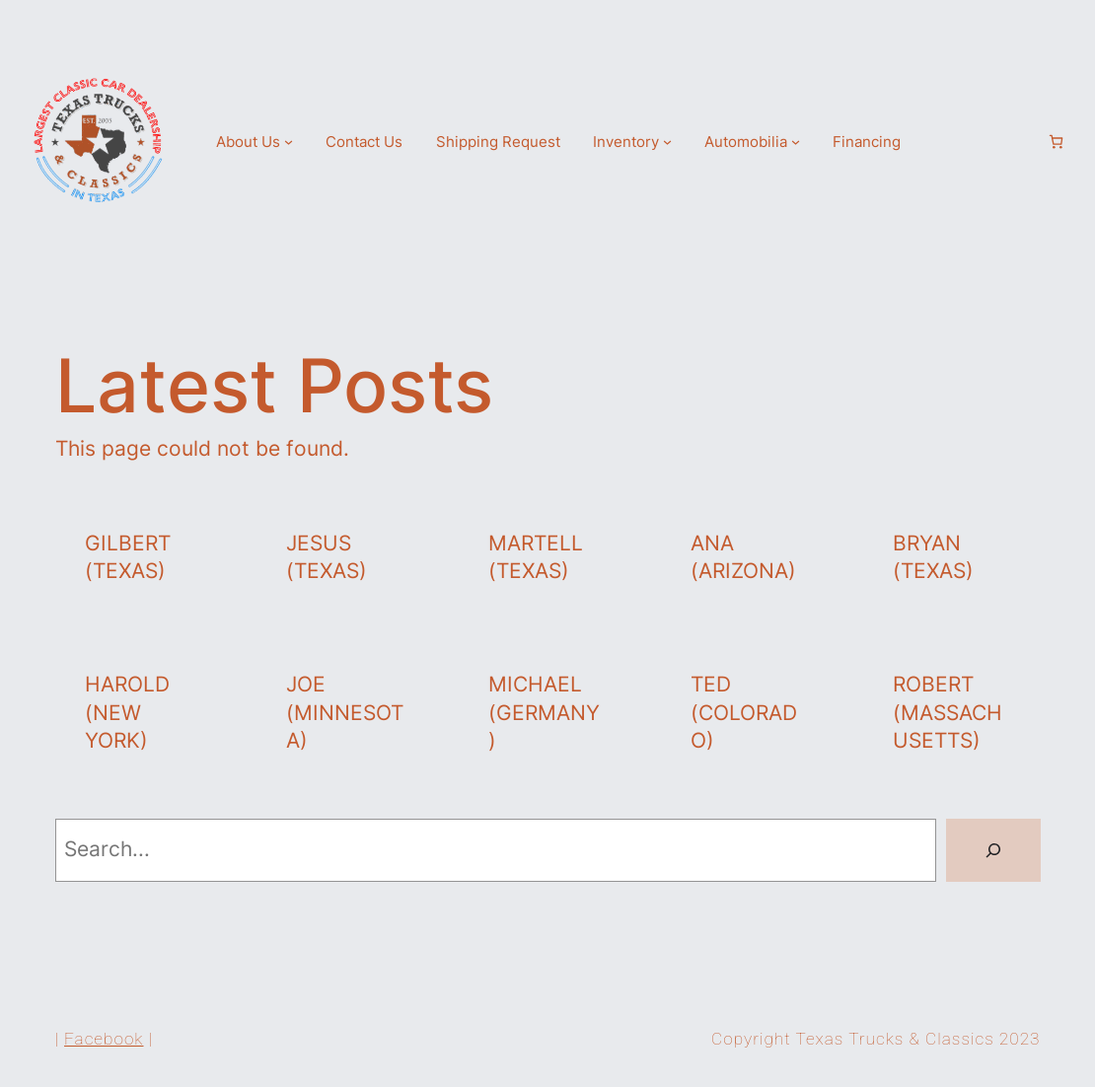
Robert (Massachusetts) (947, 713)
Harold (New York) (127, 713)
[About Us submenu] (288, 141)
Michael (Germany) (544, 713)
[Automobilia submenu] (795, 141)
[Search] (993, 850)
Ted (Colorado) (744, 713)
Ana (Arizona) (743, 557)
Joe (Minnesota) (344, 713)
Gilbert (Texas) (128, 557)
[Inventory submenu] (667, 141)
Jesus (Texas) (326, 557)
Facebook (103, 1039)
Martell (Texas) (535, 557)
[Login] (1022, 142)
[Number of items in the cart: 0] (1056, 141)
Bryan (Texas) (933, 557)
